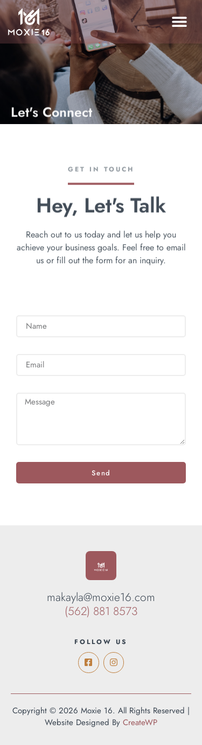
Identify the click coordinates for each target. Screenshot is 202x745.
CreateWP (140, 722)
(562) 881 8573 (101, 611)
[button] (179, 22)
